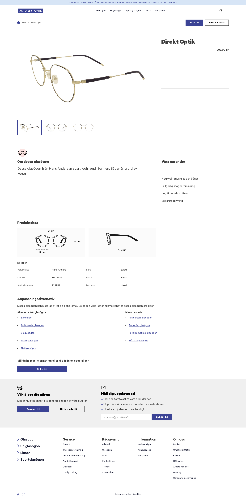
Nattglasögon (28, 348)
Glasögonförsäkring (73, 450)
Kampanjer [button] (160, 11)
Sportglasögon (30, 460)
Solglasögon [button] (116, 11)
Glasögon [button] (101, 11)
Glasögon (26, 440)
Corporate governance (184, 478)
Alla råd (106, 444)
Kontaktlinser (108, 461)
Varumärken (108, 472)
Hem (21, 23)
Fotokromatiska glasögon (143, 333)
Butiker (176, 444)
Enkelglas (26, 318)
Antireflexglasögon (139, 326)
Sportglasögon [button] (133, 11)
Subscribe (162, 417)
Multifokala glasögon (32, 326)
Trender (106, 467)
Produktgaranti (70, 461)
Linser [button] (148, 11)
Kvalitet (177, 456)
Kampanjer (143, 456)
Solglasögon (27, 333)
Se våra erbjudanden (169, 2)
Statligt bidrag (70, 472)
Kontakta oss (144, 450)
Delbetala (67, 467)
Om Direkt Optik (181, 450)
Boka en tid (33, 409)
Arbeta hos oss (181, 467)
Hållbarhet (178, 461)
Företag (177, 472)
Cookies (137, 494)
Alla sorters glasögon (140, 318)
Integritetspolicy (123, 494)
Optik (105, 456)
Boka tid (194, 23)
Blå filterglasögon (138, 341)
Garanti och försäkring (74, 456)
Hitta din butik (217, 23)
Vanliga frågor (145, 444)
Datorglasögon (29, 341)
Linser (23, 453)
